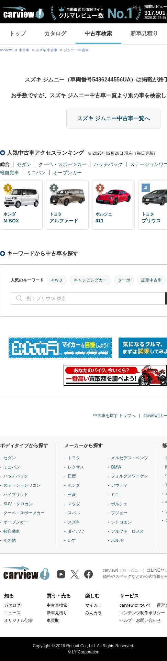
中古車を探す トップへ (114, 416)
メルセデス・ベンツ (129, 457)
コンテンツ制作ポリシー (142, 612)
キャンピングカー (90, 280)
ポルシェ (119, 504)
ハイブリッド (15, 494)
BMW (116, 467)
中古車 (24, 50)
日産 (72, 476)
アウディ (119, 485)
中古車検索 (98, 33)
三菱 (72, 494)
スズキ (74, 522)
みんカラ (93, 612)
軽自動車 (9, 172)
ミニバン (36, 172)
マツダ (74, 504)
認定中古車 (151, 280)
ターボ (124, 280)
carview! (6, 50)
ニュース (12, 612)
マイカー (93, 605)
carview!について (135, 605)
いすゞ (74, 540)
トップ (17, 33)
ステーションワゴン (22, 485)
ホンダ (74, 485)
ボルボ (117, 540)
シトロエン (121, 522)
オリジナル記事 (18, 620)
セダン (24, 164)
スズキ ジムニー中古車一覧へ (113, 118)
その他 (9, 540)
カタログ (55, 33)
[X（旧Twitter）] (74, 574)
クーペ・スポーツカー (62, 164)
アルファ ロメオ (127, 531)
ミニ (115, 494)
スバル (74, 512)
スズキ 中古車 (46, 50)
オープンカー (67, 172)
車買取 (53, 620)
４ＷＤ (57, 280)
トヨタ (74, 457)
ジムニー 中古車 (76, 50)
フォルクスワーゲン (129, 476)
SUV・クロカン (18, 504)
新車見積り (57, 612)
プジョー (119, 512)
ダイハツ (76, 531)
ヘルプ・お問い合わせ (140, 620)
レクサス (76, 467)
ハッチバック (108, 164)
